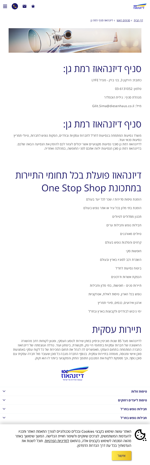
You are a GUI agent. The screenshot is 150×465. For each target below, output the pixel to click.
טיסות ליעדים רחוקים (73, 400)
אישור (121, 455)
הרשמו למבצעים (33, 6)
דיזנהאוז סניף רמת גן (102, 20)
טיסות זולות (73, 391)
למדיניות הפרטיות (57, 440)
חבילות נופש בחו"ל (73, 409)
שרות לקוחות (25, 6)
